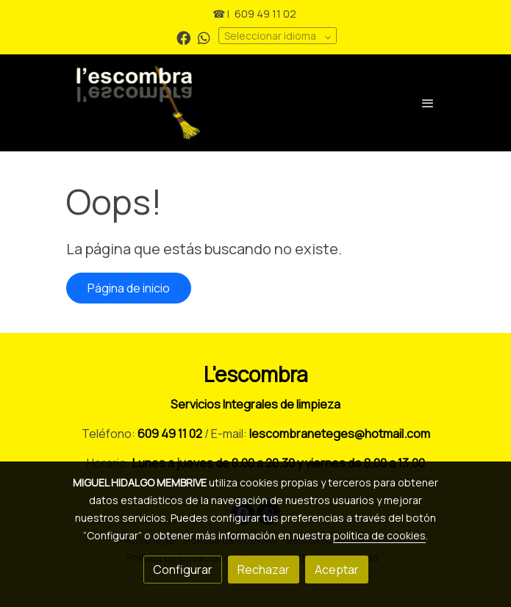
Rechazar (263, 569)
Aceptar (337, 569)
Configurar (182, 569)
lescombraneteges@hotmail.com (339, 433)
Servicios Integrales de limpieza (255, 404)
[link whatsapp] (204, 37)
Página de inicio (128, 288)
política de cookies (379, 535)
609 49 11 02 (265, 14)
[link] (189, 103)
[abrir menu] (428, 102)
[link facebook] (183, 37)
